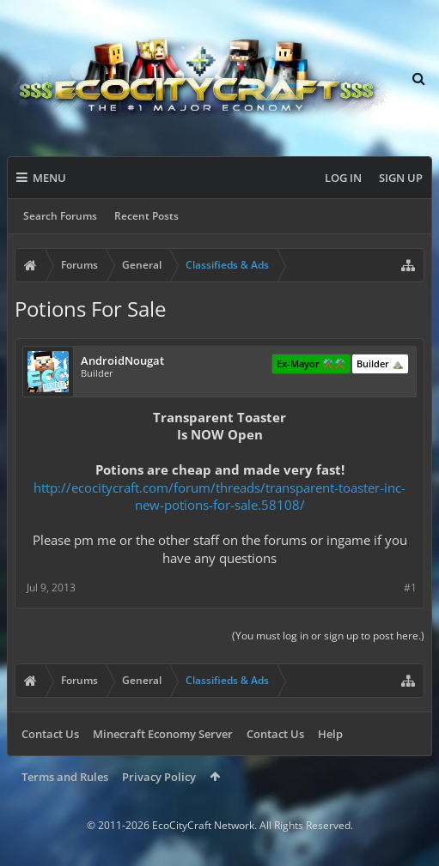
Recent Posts (146, 216)
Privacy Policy (159, 776)
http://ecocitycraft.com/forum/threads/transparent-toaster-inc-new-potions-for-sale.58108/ (219, 496)
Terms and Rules (64, 776)
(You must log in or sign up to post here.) (328, 635)
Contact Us (50, 734)
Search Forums (60, 216)
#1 (410, 587)
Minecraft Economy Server (163, 734)
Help (330, 734)
